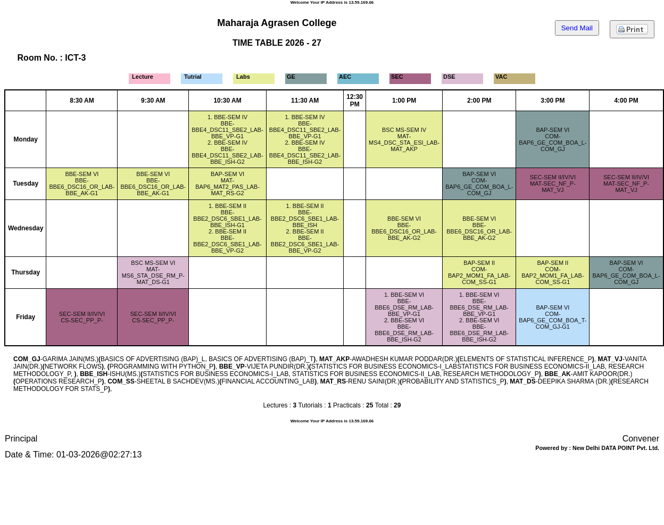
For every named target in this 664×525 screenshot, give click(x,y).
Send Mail (577, 28)
